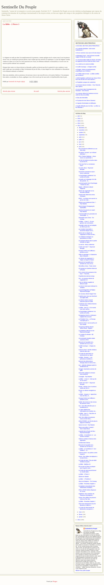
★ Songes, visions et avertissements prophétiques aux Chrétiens (85, 70)
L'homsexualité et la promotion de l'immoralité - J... (88, 214)
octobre (81, 132)
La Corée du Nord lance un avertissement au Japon (86, 354)
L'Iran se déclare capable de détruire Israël (86, 283)
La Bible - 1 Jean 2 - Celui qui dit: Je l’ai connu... (87, 379)
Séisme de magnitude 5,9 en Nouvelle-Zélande (86, 191)
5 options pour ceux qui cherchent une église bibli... (88, 296)
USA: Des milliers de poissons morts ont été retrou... (87, 418)
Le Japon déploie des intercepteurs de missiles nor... (87, 410)
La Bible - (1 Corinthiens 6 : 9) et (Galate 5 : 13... (87, 449)
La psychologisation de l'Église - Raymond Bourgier (87, 290)
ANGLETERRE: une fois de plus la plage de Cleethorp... (88, 421)
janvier (81, 516)
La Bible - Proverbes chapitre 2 (87, 501)
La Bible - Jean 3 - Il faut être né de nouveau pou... (87, 414)
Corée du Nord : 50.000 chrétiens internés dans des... (88, 350)
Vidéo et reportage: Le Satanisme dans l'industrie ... (88, 255)
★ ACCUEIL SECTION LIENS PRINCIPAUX (87, 45)
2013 (79, 125)
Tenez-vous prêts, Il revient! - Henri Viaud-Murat (86, 428)
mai (80, 144)
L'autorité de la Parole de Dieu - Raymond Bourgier (87, 431)
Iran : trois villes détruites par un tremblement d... (87, 406)
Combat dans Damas (84, 442)
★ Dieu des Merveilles (82, 97)
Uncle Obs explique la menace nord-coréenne (87, 373)
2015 (79, 121)
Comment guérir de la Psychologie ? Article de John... (88, 183)
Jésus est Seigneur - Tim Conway (88, 481)
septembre (82, 134)
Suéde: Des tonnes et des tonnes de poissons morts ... (88, 402)
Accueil (36, 91)
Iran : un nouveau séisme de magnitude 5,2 (86, 279)
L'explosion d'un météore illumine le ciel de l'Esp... (87, 304)
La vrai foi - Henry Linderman (86, 244)
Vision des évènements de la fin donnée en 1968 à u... (87, 504)
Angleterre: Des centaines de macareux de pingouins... (86, 494)
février (81, 514)
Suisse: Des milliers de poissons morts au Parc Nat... (87, 498)
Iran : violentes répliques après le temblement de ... (87, 365)
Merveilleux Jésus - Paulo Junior (87, 266)
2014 (79, 123)
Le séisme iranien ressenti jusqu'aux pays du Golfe (86, 300)
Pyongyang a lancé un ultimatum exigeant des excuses (87, 316)
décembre (82, 127)
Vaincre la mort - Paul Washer (87, 425)
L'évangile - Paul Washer (85, 376)
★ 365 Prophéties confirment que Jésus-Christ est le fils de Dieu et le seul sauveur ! (88, 78)
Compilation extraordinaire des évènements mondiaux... (87, 486)
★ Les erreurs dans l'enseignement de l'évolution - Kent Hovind (86, 90)
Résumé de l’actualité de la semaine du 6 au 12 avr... (86, 342)
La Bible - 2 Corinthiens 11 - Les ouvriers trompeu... (87, 435)
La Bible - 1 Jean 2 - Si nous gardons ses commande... (86, 222)
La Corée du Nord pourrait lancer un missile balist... (87, 471)
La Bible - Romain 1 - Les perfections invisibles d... (86, 358)
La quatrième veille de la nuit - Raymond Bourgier (87, 331)
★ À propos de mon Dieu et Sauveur (85, 100)
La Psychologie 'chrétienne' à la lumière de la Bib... (87, 176)
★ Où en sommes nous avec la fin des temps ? (88, 53)
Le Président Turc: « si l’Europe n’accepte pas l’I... (87, 319)
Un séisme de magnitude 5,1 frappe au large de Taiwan (86, 259)
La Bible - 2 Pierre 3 (84, 474)
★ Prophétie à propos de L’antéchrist (85, 82)
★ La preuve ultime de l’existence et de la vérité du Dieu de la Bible (87, 94)
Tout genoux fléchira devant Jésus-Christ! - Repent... (86, 327)
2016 (79, 118)
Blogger (55, 581)
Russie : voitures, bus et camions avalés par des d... (87, 387)
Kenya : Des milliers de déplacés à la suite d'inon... (88, 457)
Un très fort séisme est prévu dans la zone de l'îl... (88, 161)
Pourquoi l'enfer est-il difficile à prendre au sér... (87, 251)
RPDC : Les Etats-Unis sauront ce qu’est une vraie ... (88, 199)
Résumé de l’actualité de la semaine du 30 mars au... (86, 445)
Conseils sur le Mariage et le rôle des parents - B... (87, 180)
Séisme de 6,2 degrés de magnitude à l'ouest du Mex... (87, 233)
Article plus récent (9, 91)
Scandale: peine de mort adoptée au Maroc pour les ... (87, 226)
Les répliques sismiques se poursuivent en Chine (86, 237)
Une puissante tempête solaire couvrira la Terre (87, 339)
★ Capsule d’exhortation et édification (86, 103)
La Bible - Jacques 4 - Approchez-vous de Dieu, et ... (88, 395)
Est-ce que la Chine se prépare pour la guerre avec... (87, 467)
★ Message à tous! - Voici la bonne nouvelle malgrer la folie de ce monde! (87, 56)
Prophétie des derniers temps (86, 276)
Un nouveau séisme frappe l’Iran (87, 293)
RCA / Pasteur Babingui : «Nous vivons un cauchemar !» (87, 157)
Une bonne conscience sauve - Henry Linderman (87, 172)
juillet (80, 139)
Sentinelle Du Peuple (18, 7)
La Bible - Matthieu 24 (84, 464)
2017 (79, 116)
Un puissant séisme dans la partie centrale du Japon (88, 241)
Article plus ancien (63, 91)
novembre (82, 130)
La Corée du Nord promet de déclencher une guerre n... (86, 508)
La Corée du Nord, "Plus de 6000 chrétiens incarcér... (87, 461)
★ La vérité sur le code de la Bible (85, 64)
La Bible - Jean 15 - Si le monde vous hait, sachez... (87, 308)
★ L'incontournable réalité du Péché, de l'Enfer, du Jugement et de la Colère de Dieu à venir (88, 60)
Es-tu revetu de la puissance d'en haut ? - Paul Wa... (88, 273)
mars (80, 512)
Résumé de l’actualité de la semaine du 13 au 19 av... (86, 262)
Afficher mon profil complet (83, 570)
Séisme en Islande (84, 476)
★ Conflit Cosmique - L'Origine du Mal (86, 67)
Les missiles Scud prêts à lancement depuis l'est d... (86, 229)
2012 (79, 519)
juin (80, 142)
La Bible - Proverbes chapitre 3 (87, 483)
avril (80, 146)
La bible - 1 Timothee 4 (85, 479)
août (80, 137)
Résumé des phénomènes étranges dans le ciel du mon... (87, 362)
